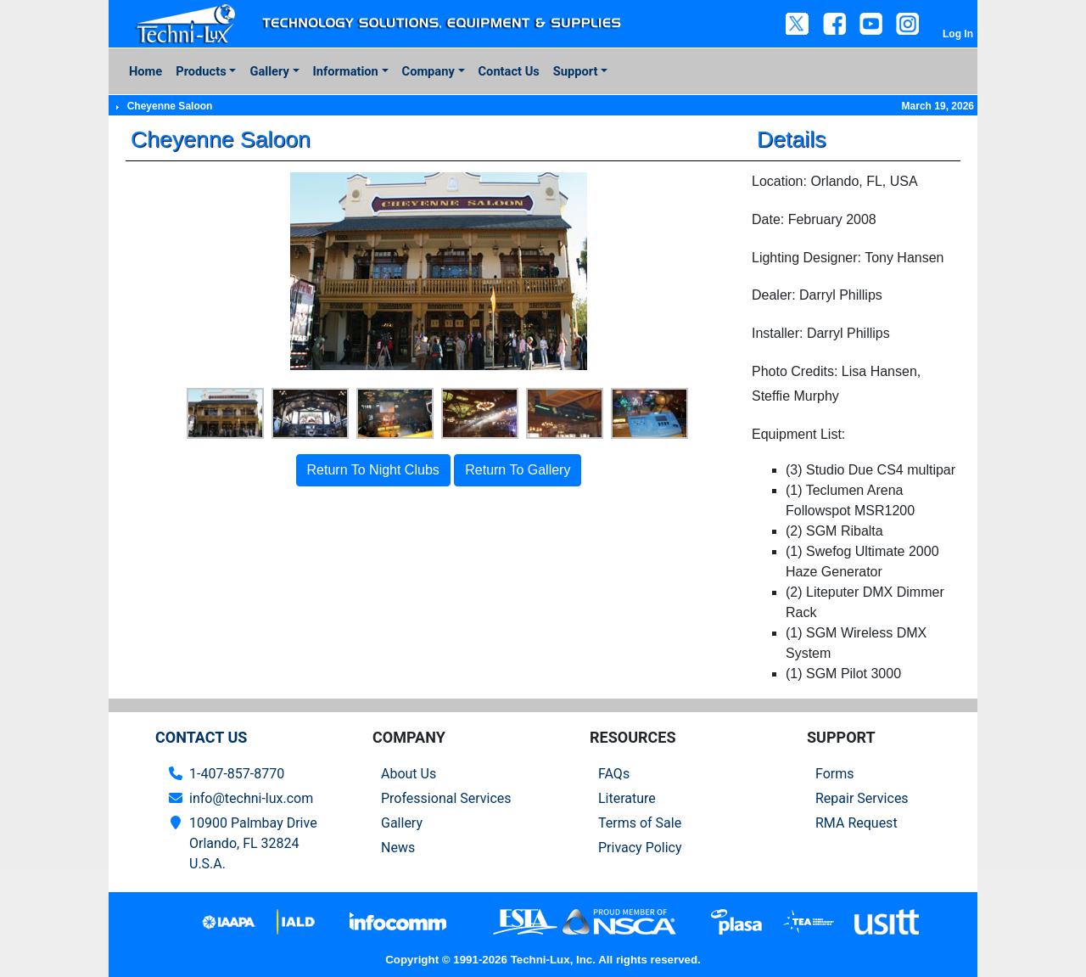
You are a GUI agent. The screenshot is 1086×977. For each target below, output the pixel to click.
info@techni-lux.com (251, 798)
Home (145, 71)
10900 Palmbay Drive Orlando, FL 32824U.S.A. (253, 843)
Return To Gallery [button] (517, 470)
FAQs (614, 774)
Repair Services (862, 798)
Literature (627, 798)
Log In (958, 34)
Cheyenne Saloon (170, 106)
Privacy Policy (640, 847)
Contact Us (509, 71)
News (398, 847)
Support (575, 71)
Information (345, 71)
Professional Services (446, 798)
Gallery (268, 71)
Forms (834, 774)
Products (201, 71)
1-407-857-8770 (236, 774)
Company (428, 71)
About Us (408, 774)
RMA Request (856, 823)
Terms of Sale (639, 823)
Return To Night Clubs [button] (373, 470)
